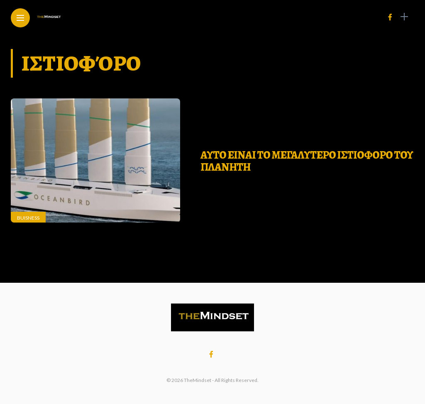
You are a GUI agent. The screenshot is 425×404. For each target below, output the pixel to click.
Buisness (28, 218)
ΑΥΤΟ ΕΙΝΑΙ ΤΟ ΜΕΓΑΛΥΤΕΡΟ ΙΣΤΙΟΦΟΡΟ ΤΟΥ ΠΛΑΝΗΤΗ (306, 161)
